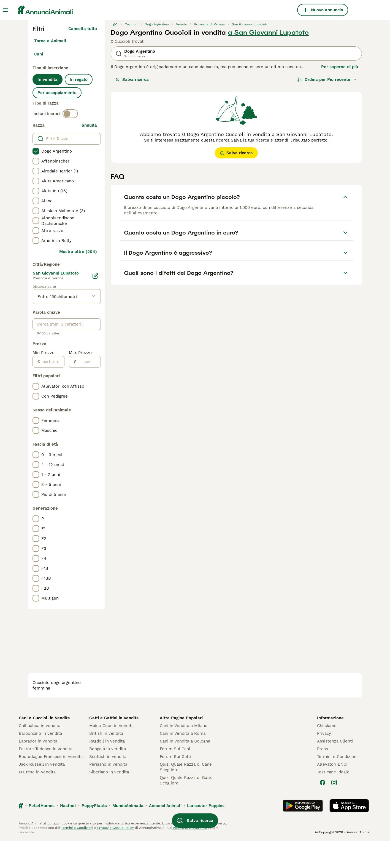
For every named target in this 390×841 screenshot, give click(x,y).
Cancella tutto (82, 28)
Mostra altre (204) (78, 251)
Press (322, 748)
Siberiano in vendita (109, 772)
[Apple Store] (349, 805)
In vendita (47, 79)
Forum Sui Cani (175, 748)
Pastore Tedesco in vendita (45, 748)
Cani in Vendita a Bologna (185, 741)
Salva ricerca (132, 79)
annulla (89, 125)
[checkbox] (35, 151)
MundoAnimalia (127, 805)
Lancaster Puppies (205, 805)
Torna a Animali (50, 40)
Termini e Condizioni (337, 756)
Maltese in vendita (37, 772)
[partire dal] (52, 361)
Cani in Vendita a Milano (183, 725)
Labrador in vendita (38, 741)
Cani (38, 54)
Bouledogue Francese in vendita (51, 756)
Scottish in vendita (107, 756)
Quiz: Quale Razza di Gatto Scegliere (186, 780)
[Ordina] (327, 79)
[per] (89, 361)
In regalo (79, 79)
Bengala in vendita (107, 748)
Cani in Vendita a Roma (182, 733)
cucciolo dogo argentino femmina (56, 685)
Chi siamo (327, 725)
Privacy (324, 733)
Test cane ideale (333, 772)
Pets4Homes (42, 805)
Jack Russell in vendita (42, 764)
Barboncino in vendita (40, 733)
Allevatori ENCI (332, 764)
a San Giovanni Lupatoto (268, 32)
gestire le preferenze (189, 828)
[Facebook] (322, 782)
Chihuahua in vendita (39, 725)
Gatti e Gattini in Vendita (114, 717)
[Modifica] (95, 275)
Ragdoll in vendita (107, 741)
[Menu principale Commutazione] (5, 9)
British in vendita (106, 733)
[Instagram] (334, 782)
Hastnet (68, 805)
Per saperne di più (339, 66)
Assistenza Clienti (335, 741)
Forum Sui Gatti (175, 756)
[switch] (70, 113)
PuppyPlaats (94, 805)
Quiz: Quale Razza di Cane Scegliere (186, 767)
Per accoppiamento (57, 92)
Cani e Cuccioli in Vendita (44, 717)
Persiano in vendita (108, 764)
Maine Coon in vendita (111, 725)
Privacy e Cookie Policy (115, 828)
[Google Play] (303, 805)
